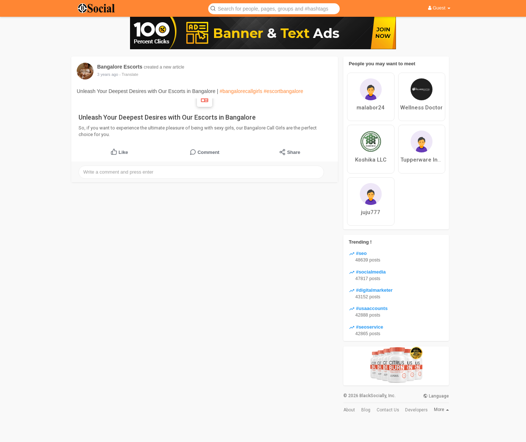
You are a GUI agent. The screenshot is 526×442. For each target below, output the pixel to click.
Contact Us (388, 410)
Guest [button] (439, 8)
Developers (416, 410)
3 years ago (107, 74)
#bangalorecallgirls (241, 91)
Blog (365, 410)
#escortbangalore (283, 91)
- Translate (128, 74)
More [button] (441, 409)
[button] (274, 8)
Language (436, 396)
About (349, 410)
